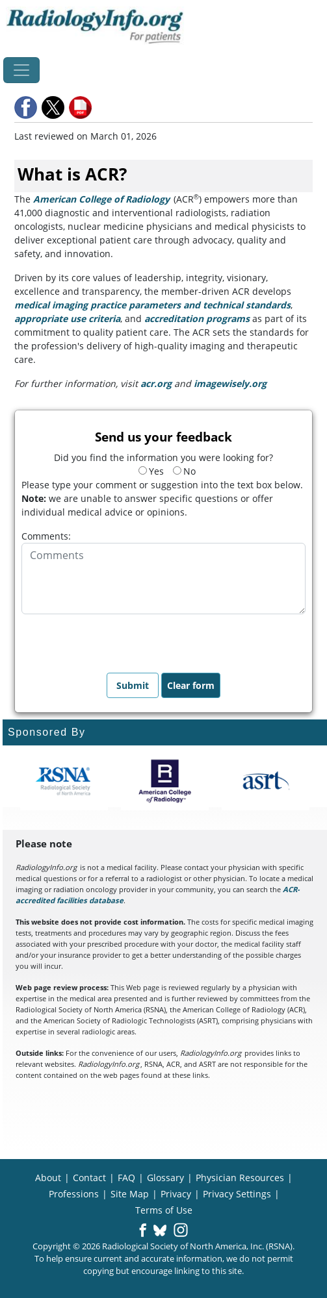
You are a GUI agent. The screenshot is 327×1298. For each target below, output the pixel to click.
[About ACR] (165, 781)
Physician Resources (240, 1177)
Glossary (165, 1177)
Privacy (176, 1194)
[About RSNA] (64, 781)
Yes (151, 471)
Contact (89, 1177)
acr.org (156, 383)
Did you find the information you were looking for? (163, 457)
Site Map (130, 1194)
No (184, 471)
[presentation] (120, 639)
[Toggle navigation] (21, 70)
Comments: (46, 536)
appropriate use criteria (67, 318)
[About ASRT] (265, 781)
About (48, 1177)
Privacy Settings (237, 1194)
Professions (74, 1194)
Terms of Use (163, 1210)
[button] (26, 107)
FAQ (126, 1177)
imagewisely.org (230, 383)
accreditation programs (197, 318)
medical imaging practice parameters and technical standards (152, 305)
